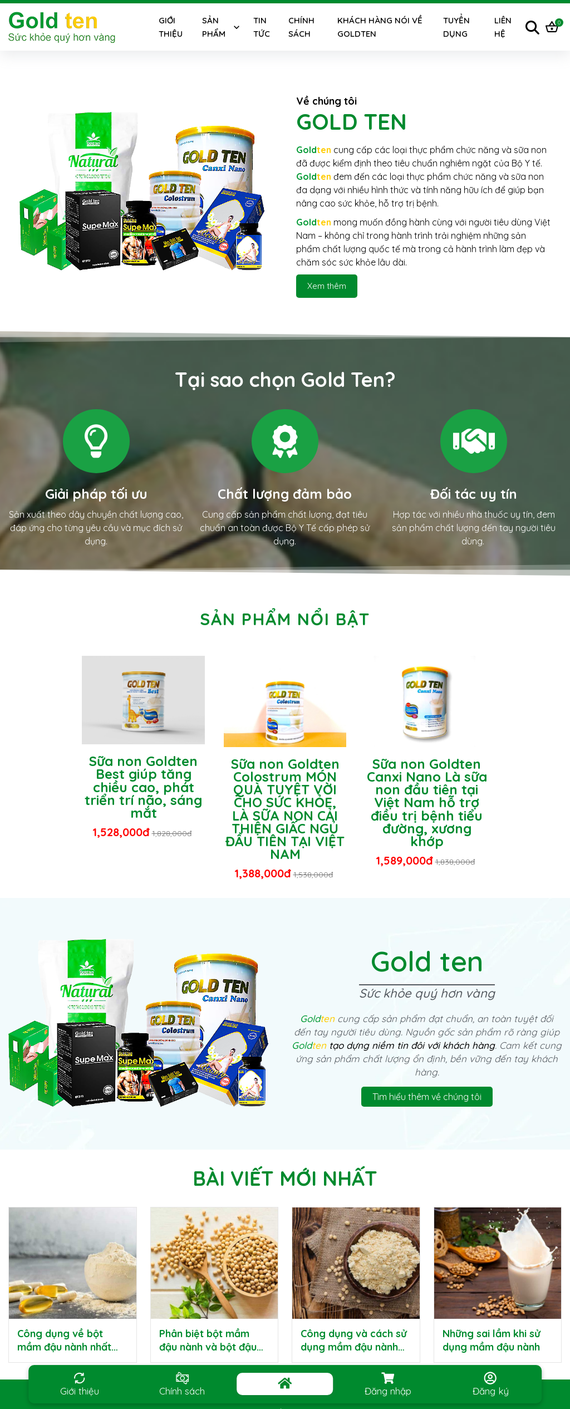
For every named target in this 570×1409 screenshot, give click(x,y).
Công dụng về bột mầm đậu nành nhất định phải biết (64, 1347)
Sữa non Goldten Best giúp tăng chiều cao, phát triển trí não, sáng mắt (143, 787)
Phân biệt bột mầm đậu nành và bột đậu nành (208, 1347)
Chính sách (301, 27)
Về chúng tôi (326, 101)
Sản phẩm (213, 27)
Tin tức (261, 27)
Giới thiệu (171, 27)
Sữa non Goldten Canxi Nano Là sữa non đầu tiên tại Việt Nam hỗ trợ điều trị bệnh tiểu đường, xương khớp (427, 802)
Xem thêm (326, 286)
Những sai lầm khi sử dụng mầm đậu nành (491, 1340)
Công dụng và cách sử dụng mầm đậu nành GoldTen (354, 1347)
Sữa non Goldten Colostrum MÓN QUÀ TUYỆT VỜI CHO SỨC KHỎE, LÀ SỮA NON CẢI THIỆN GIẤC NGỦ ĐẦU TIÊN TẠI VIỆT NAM (285, 808)
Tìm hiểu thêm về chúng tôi (426, 1096)
